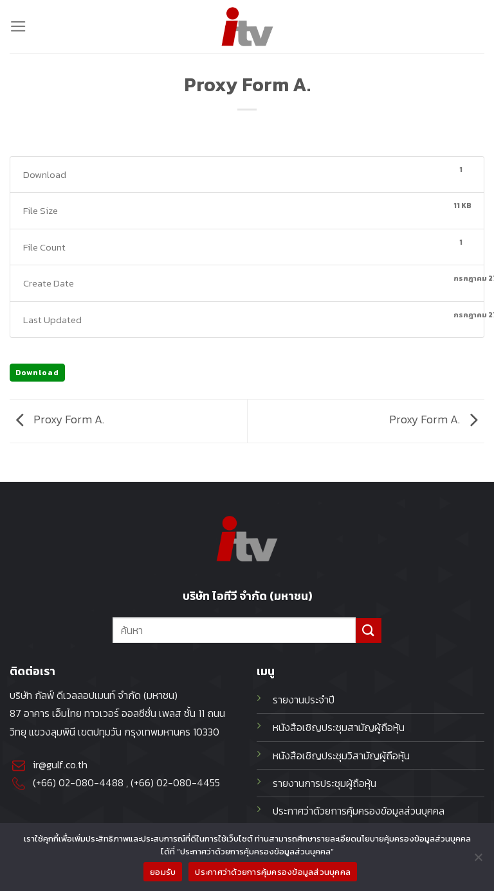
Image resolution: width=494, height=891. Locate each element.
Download (37, 372)
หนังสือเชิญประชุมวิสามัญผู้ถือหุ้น (341, 755)
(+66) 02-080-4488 (78, 782)
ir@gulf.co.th (60, 764)
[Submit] (368, 630)
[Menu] (18, 26)
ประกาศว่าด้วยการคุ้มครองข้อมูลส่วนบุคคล (273, 872)
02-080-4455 (188, 782)
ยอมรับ (163, 872)
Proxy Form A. (57, 419)
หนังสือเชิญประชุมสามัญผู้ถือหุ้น (339, 727)
